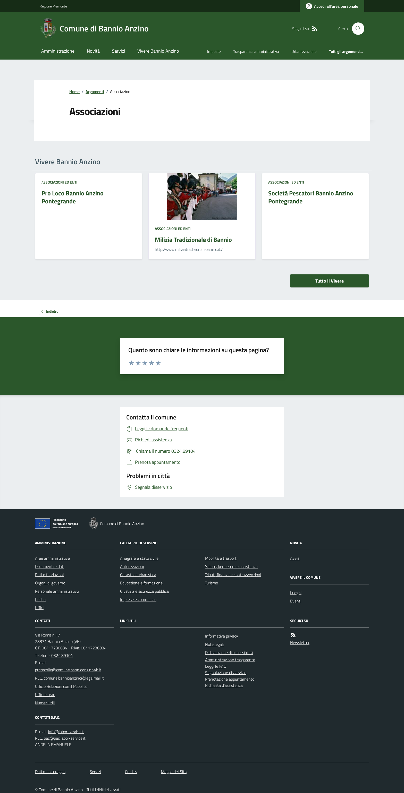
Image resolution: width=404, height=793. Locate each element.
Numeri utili (45, 703)
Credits (131, 772)
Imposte (214, 51)
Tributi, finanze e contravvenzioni (233, 575)
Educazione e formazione (141, 583)
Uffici (39, 608)
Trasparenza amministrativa (256, 51)
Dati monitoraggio (50, 772)
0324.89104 (62, 655)
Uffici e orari (45, 694)
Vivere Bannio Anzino (158, 50)
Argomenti (95, 91)
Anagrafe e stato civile (139, 558)
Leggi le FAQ (215, 666)
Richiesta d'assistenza (224, 685)
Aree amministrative (52, 558)
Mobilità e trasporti (221, 558)
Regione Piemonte (53, 6)
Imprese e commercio (138, 599)
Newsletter (299, 642)
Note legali (214, 644)
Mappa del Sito (174, 772)
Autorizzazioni (132, 566)
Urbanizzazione (304, 51)
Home (74, 91)
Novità (93, 50)
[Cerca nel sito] (356, 28)
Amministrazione (57, 50)
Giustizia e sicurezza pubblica (144, 591)
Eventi (295, 601)
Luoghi (295, 593)
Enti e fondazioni (49, 575)
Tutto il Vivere (329, 280)
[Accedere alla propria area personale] (332, 6)
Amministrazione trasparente (230, 660)
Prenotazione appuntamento (229, 679)
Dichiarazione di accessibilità (229, 652)
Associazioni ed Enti (59, 182)
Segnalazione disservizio (225, 673)
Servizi (118, 50)
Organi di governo (50, 583)
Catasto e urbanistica (138, 575)
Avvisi (295, 558)
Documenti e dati (49, 566)
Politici (40, 599)
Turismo (211, 583)
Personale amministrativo (57, 591)
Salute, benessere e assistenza (231, 566)
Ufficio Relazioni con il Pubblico (61, 686)
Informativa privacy (221, 636)
